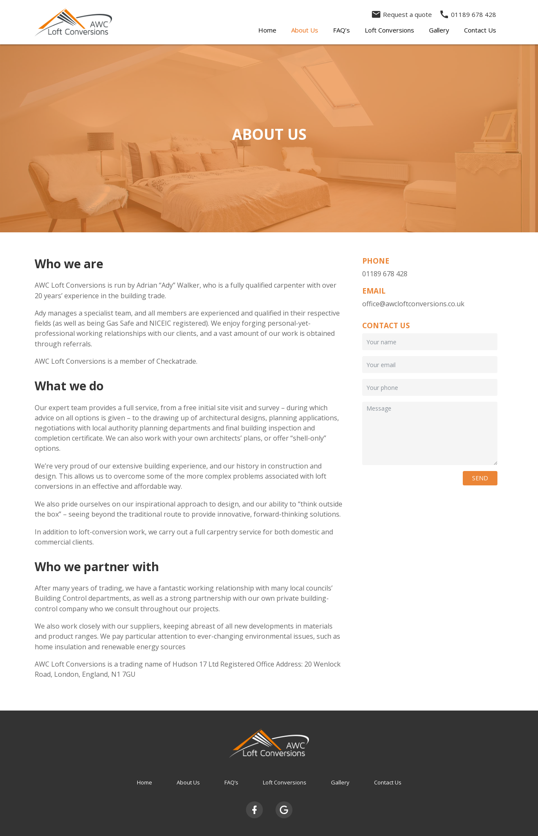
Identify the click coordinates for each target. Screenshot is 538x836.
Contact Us (480, 30)
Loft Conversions (389, 30)
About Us (304, 30)
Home (267, 30)
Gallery (439, 30)
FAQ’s (341, 30)
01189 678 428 (467, 14)
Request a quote (401, 14)
